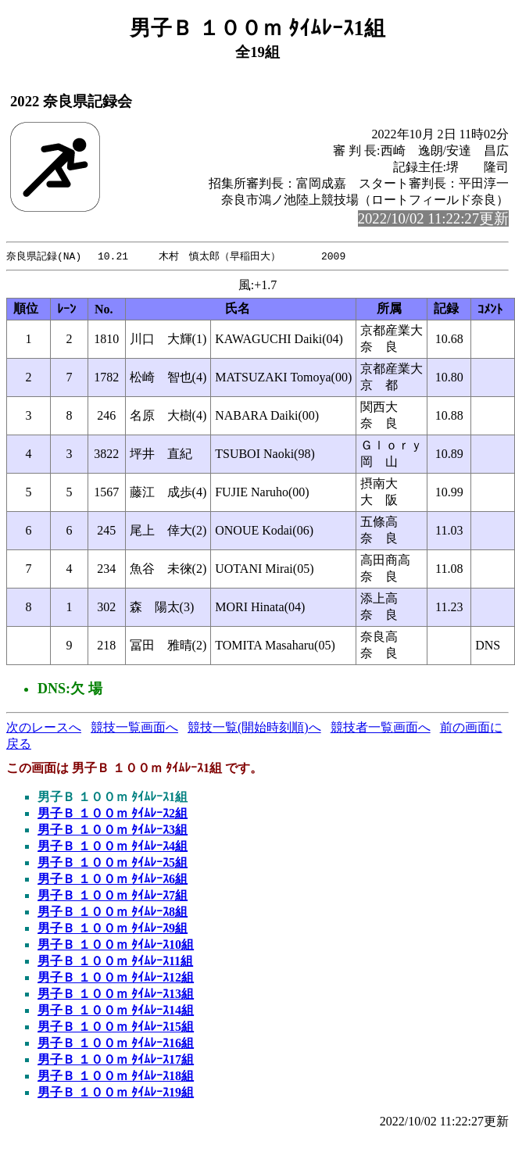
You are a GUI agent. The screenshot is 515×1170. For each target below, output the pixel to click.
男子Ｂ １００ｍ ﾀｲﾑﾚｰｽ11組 (115, 961)
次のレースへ (43, 728)
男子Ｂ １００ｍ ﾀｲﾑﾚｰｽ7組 (113, 896)
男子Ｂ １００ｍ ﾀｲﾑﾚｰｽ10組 (116, 945)
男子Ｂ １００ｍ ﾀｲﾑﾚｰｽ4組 (113, 846)
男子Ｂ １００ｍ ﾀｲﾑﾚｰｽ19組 (116, 1093)
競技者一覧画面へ (381, 728)
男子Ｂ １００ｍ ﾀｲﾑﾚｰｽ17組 (116, 1060)
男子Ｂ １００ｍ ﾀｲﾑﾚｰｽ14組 (116, 1011)
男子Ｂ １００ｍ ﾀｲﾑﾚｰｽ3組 (113, 830)
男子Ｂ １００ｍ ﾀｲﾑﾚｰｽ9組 (113, 929)
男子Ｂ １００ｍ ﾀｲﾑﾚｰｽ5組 (113, 863)
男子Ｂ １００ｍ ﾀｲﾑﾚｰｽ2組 (113, 814)
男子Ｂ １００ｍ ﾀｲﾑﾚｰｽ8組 (113, 912)
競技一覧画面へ (134, 728)
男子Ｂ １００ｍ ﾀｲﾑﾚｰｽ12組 (116, 978)
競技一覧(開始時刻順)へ (254, 728)
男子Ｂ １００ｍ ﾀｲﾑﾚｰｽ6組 (113, 879)
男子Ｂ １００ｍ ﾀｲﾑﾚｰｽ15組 (116, 1027)
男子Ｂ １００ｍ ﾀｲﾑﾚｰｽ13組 (116, 994)
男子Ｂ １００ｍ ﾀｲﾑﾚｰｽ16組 (116, 1043)
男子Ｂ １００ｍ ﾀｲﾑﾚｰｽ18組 (116, 1076)
